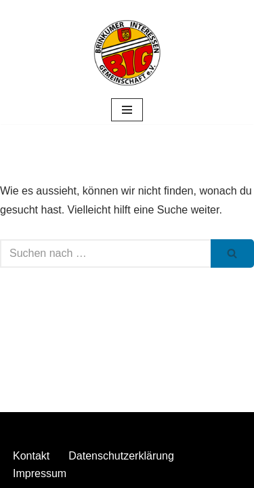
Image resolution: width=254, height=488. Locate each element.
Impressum (39, 473)
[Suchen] (105, 253)
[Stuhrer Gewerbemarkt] (127, 53)
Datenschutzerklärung (121, 456)
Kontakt (31, 456)
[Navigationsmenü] (127, 109)
